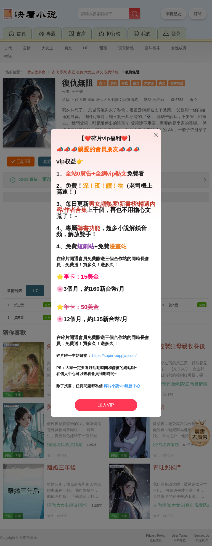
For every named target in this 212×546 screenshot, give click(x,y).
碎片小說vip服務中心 (122, 386)
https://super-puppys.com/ (114, 355)
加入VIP (106, 405)
